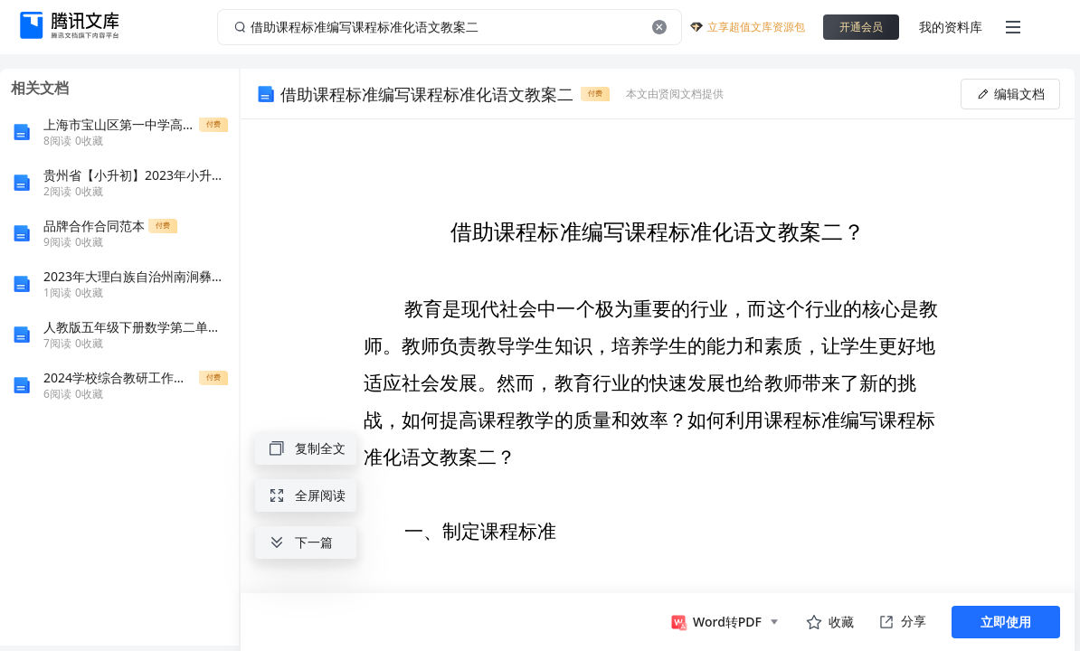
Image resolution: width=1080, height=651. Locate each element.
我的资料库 (950, 26)
